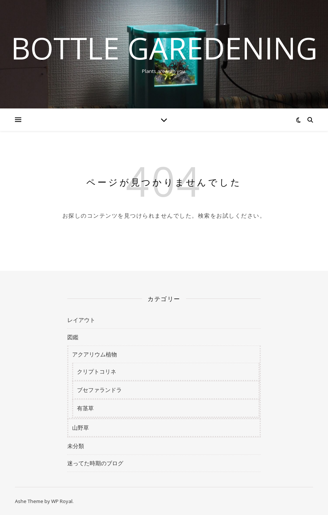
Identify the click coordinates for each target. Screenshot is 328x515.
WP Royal (61, 501)
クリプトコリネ (96, 371)
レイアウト (81, 320)
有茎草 (85, 408)
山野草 (80, 427)
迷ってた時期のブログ (95, 463)
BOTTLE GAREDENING (164, 48)
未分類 (75, 446)
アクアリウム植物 (94, 354)
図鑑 (72, 337)
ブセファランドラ (99, 389)
